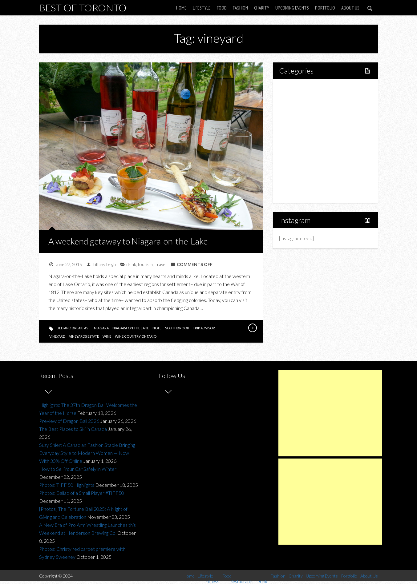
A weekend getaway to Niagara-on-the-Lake (128, 241)
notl (156, 328)
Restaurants (305, 130)
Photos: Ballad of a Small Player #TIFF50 (81, 493)
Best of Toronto (83, 8)
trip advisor (204, 328)
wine (107, 336)
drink (131, 264)
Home (181, 8)
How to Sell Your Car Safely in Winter (77, 469)
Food (222, 8)
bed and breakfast (73, 328)
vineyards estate (84, 336)
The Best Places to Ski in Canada (73, 429)
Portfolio (325, 8)
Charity (261, 8)
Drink (298, 141)
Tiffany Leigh (104, 264)
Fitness (299, 109)
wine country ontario (135, 336)
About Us (350, 8)
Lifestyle (202, 8)
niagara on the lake (130, 328)
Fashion (240, 8)
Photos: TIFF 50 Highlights (66, 485)
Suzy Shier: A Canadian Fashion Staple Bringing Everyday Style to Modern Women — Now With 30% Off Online (87, 453)
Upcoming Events (292, 8)
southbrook (177, 328)
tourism (145, 264)
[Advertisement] (330, 413)
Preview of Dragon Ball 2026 (69, 421)
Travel (160, 264)
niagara (101, 328)
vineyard (57, 336)
